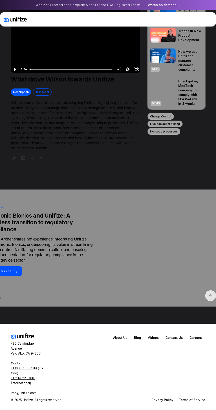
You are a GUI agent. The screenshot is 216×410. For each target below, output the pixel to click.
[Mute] (119, 69)
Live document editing (165, 124)
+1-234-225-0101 (23, 378)
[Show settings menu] (127, 69)
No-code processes (164, 131)
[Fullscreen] (136, 69)
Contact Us (174, 337)
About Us (120, 337)
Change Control (160, 116)
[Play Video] (15, 69)
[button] (207, 19)
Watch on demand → (164, 5)
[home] (15, 19)
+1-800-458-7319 (24, 368)
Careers (196, 337)
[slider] (71, 69)
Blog (137, 337)
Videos (153, 337)
